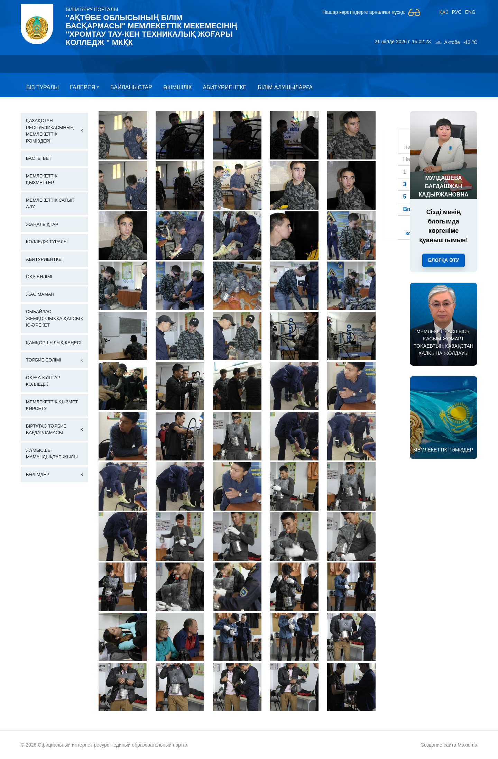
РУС (457, 12)
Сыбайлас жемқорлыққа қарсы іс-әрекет (53, 318)
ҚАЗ (444, 12)
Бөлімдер (37, 474)
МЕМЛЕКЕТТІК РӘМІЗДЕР (443, 449)
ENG (470, 12)
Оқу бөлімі (39, 276)
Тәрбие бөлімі (43, 360)
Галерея (82, 87)
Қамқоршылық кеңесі (53, 342)
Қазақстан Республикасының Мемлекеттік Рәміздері (50, 131)
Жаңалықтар (42, 224)
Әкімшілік (177, 87)
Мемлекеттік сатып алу (50, 204)
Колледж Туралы (47, 241)
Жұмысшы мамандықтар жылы (52, 454)
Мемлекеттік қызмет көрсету (52, 405)
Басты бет (39, 158)
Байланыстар (131, 87)
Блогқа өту (443, 260)
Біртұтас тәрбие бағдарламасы (46, 429)
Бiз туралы (42, 87)
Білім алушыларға (285, 87)
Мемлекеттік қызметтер (41, 179)
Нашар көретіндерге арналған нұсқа (363, 12)
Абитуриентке (225, 87)
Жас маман (40, 294)
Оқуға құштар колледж (43, 381)
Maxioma (467, 745)
